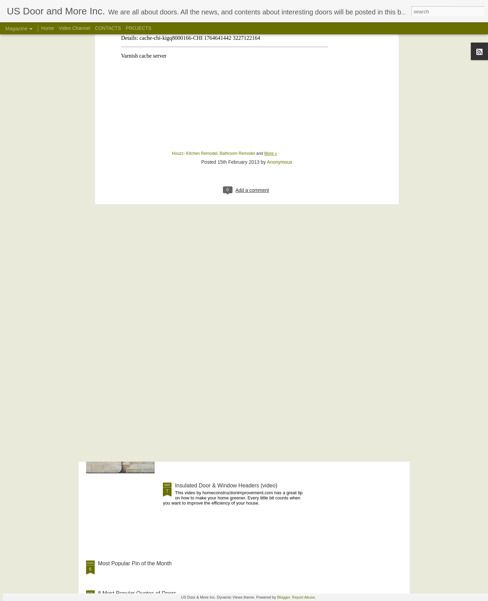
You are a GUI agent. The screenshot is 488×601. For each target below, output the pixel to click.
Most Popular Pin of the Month (135, 563)
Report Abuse (303, 597)
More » (270, 64)
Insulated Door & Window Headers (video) (226, 485)
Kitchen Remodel (201, 64)
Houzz (177, 64)
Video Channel (74, 28)
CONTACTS (108, 28)
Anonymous (279, 73)
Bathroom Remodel (237, 64)
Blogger (283, 597)
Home (47, 28)
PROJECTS (139, 28)
